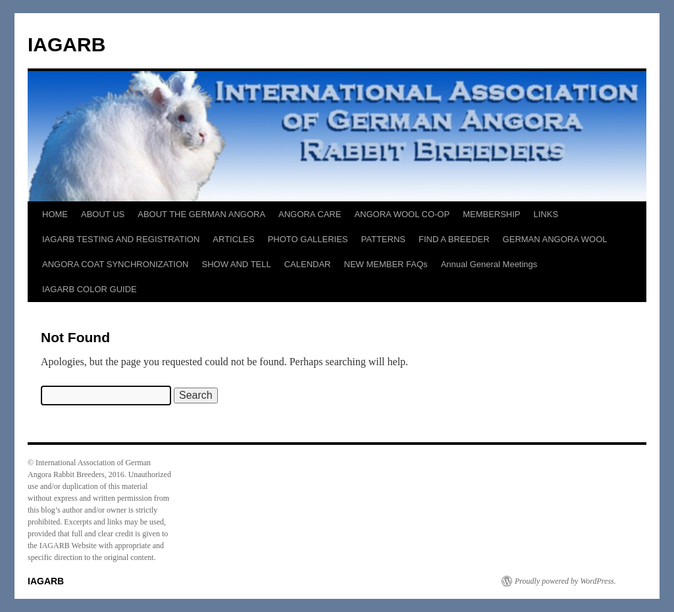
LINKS (546, 214)
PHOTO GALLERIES (308, 239)
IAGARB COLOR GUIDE (89, 289)
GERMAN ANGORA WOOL (555, 239)
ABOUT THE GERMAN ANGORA (201, 214)
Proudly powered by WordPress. (565, 581)
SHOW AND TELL (236, 264)
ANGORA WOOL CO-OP (402, 214)
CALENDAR (307, 264)
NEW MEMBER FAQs (386, 264)
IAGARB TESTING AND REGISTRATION (120, 239)
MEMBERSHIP (491, 214)
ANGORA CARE (309, 214)
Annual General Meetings (489, 264)
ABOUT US (102, 214)
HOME (55, 214)
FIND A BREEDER (454, 239)
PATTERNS (383, 239)
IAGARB (66, 44)
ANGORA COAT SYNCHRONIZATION (115, 264)
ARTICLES (233, 239)
